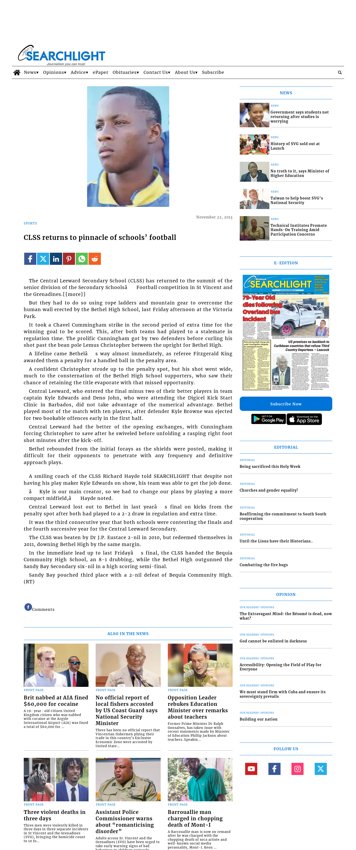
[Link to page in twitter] (43, 259)
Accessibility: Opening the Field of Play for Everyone (281, 667)
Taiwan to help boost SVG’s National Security (297, 200)
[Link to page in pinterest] (69, 259)
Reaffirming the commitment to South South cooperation (283, 516)
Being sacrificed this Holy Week (270, 467)
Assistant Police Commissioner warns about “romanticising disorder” (125, 822)
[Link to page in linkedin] (56, 259)
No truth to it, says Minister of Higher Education (300, 173)
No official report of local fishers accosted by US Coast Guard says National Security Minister (127, 711)
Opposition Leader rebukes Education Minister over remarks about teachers (198, 707)
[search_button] (340, 72)
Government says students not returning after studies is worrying (300, 116)
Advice (78, 72)
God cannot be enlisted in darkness (273, 641)
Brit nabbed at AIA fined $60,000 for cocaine (56, 701)
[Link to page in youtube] (251, 769)
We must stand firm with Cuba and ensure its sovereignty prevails (283, 694)
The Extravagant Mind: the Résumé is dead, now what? (286, 616)
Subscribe (213, 72)
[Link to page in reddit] (95, 259)
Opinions (53, 72)
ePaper (100, 72)
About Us (185, 72)
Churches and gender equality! (269, 490)
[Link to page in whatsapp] (82, 259)
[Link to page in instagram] (297, 769)
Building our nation (259, 719)
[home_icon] (17, 72)
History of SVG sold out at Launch (295, 146)
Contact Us (156, 72)
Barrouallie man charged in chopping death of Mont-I (195, 818)
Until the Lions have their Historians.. (276, 541)
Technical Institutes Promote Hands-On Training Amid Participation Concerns (299, 230)
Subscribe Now (286, 404)
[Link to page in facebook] (30, 259)
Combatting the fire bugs (264, 565)
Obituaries (125, 72)
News (30, 72)
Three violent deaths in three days (55, 815)
